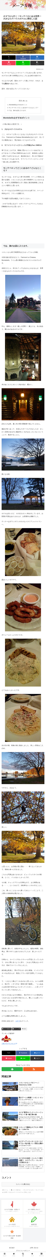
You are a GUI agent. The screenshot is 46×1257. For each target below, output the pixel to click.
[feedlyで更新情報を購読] (12, 1069)
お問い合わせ (34, 1248)
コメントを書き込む (23, 1184)
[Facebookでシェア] (23, 57)
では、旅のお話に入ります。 (18, 110)
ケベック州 (16, 1029)
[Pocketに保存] (9, 63)
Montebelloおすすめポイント (18, 105)
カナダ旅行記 (6, 1029)
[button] (37, 63)
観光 (24, 1029)
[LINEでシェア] (23, 63)
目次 (20, 101)
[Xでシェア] (9, 57)
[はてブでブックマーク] (37, 57)
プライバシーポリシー (23, 1250)
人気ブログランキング (9, 1043)
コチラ (17, 1021)
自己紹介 (12, 1248)
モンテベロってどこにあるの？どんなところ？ (23, 107)
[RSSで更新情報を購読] (33, 1069)
